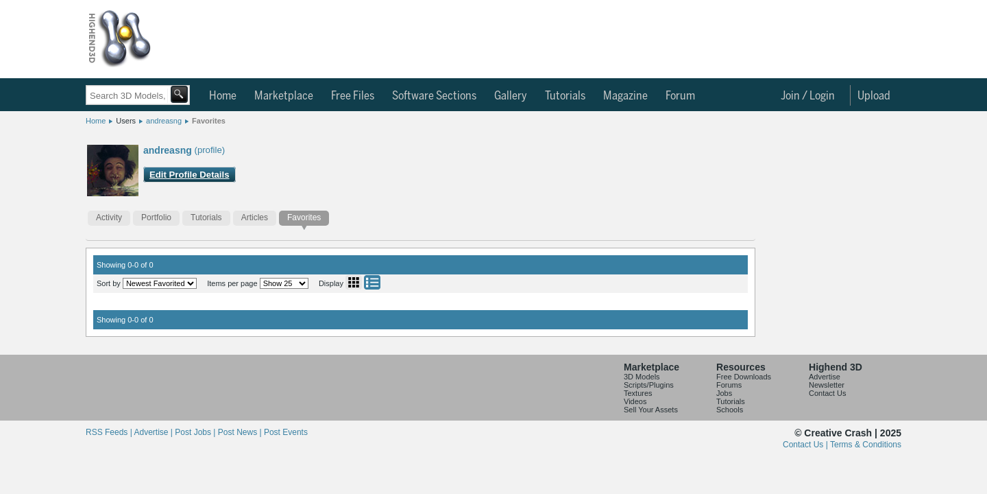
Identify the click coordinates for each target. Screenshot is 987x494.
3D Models (642, 377)
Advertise (824, 377)
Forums (729, 385)
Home (222, 96)
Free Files (352, 96)
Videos (635, 401)
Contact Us (827, 393)
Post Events (286, 432)
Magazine (625, 96)
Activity (109, 217)
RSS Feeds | (110, 432)
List (372, 282)
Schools (729, 409)
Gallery (510, 96)
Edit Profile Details (189, 174)
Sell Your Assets (651, 409)
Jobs (724, 393)
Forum (680, 96)
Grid (353, 282)
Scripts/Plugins (649, 385)
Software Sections (434, 96)
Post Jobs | (196, 432)
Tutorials (565, 96)
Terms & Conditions (865, 444)
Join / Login (808, 96)
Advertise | (154, 432)
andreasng (164, 121)
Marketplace (283, 96)
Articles (254, 217)
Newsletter (826, 385)
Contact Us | (806, 444)
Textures (638, 393)
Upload (873, 96)
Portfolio (156, 217)
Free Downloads (743, 377)
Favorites (209, 121)
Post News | (241, 432)
